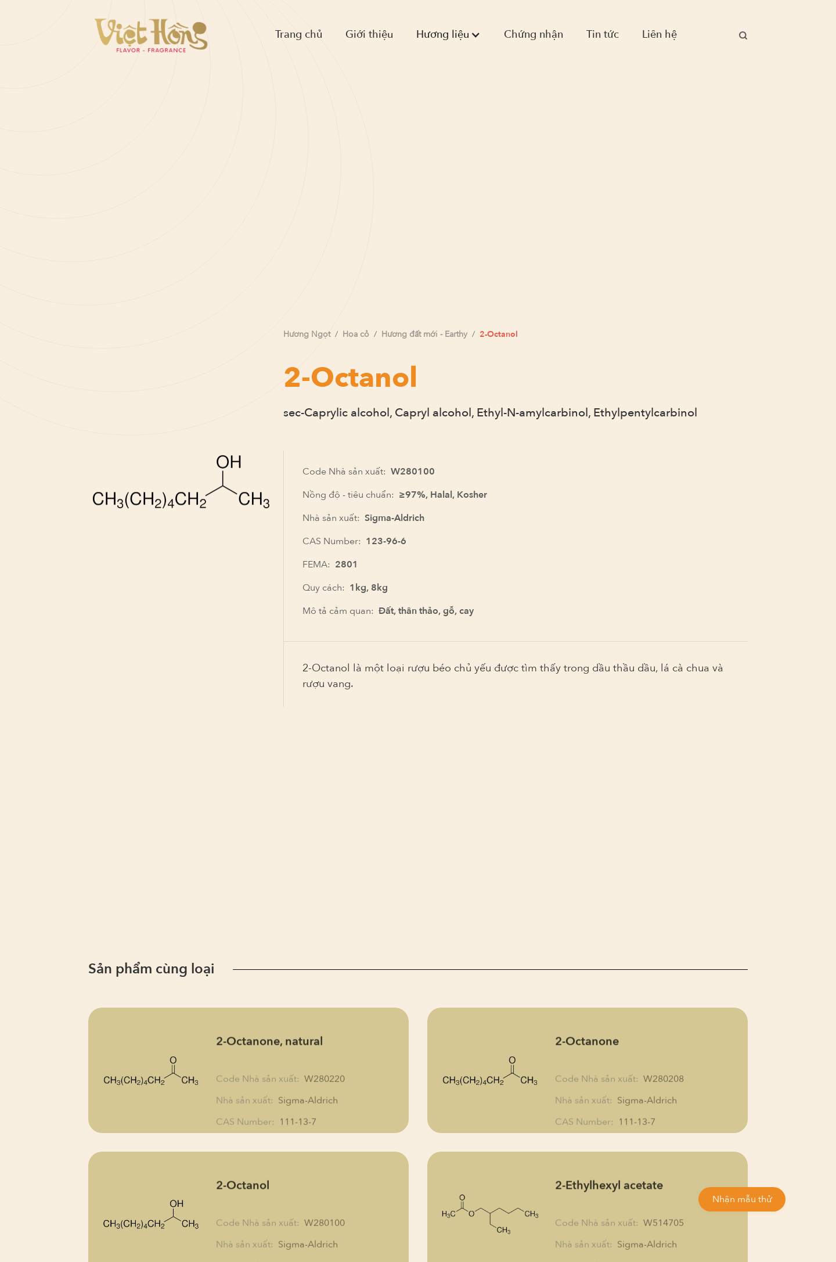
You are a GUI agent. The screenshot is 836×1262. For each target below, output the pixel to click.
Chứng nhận (533, 34)
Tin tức (602, 34)
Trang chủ (298, 34)
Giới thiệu (369, 34)
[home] (151, 35)
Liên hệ (659, 34)
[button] (448, 34)
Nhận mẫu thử (742, 1199)
